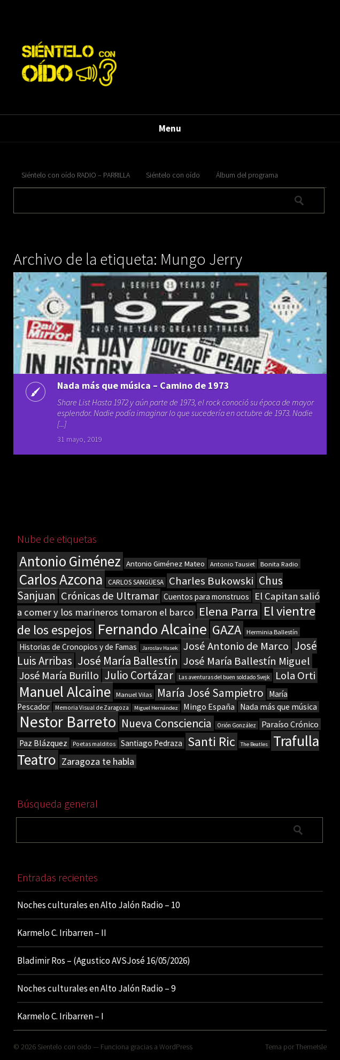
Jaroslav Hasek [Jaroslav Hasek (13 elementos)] (160, 647)
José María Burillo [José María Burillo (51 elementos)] (59, 675)
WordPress (175, 1046)
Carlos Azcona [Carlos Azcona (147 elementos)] (61, 579)
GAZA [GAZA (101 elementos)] (226, 629)
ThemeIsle (311, 1046)
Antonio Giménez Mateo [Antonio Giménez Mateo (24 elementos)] (165, 563)
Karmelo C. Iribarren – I (60, 1016)
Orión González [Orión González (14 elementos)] (236, 725)
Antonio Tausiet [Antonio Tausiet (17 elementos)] (232, 564)
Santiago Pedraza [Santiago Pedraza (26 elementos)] (151, 743)
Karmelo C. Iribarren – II (61, 933)
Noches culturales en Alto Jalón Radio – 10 (98, 905)
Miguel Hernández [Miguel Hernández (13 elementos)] (156, 707)
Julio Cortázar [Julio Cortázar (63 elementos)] (138, 675)
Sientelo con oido (64, 1046)
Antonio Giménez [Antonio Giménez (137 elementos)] (70, 561)
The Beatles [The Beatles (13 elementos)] (254, 744)
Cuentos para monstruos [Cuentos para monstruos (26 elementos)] (206, 597)
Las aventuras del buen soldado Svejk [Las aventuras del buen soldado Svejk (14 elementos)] (224, 677)
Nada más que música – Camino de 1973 (143, 385)
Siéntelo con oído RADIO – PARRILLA (75, 175)
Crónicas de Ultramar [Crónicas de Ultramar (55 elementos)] (109, 596)
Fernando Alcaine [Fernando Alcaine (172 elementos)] (152, 629)
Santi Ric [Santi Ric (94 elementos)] (211, 741)
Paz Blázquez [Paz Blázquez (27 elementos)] (43, 743)
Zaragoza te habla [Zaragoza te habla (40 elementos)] (97, 761)
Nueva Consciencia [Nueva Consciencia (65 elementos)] (166, 723)
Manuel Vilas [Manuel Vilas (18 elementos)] (134, 694)
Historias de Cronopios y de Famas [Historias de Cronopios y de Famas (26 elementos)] (78, 647)
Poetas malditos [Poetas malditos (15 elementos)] (94, 744)
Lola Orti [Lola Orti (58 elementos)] (295, 675)
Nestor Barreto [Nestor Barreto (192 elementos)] (67, 722)
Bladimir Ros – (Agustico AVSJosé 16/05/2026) (103, 960)
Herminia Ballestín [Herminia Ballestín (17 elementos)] (272, 632)
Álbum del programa (247, 175)
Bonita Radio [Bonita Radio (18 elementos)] (279, 563)
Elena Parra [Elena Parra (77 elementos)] (228, 611)
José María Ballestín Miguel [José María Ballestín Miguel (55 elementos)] (246, 661)
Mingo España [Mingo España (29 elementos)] (209, 706)
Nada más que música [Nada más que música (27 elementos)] (278, 707)
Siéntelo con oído (173, 175)
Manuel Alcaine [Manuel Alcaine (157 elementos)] (65, 691)
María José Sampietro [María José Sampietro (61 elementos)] (210, 693)
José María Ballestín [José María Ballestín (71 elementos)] (128, 660)
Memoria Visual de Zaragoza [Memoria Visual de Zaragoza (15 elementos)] (92, 707)
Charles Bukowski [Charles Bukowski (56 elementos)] (211, 581)
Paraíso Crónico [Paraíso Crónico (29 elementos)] (290, 724)
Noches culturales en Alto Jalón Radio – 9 (96, 988)
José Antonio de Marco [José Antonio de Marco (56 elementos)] (236, 646)
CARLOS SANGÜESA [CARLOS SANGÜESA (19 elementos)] (136, 582)
